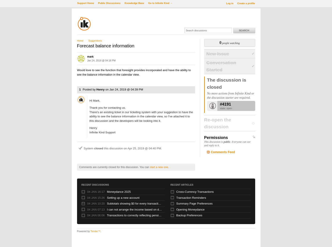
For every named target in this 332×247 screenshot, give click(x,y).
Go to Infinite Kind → (160, 3)
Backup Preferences (189, 215)
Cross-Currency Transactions (195, 191)
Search (244, 30)
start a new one (159, 167)
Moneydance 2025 (119, 191)
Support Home (85, 3)
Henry (100, 89)
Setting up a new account (123, 197)
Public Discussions (109, 3)
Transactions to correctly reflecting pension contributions (135, 215)
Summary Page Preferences (194, 203)
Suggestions (95, 40)
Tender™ (95, 231)
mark (90, 56)
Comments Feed (223, 152)
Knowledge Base (134, 3)
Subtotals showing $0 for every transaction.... (135, 203)
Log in (229, 3)
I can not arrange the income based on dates (135, 209)
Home (80, 40)
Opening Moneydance (190, 209)
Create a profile (246, 3)
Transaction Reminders (191, 197)
